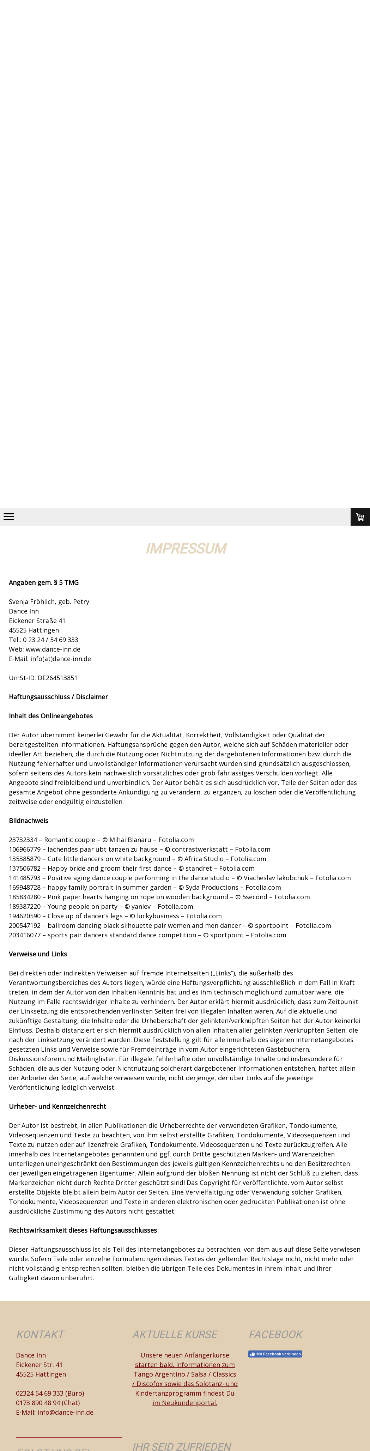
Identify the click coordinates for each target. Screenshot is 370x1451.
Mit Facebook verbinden (275, 1354)
